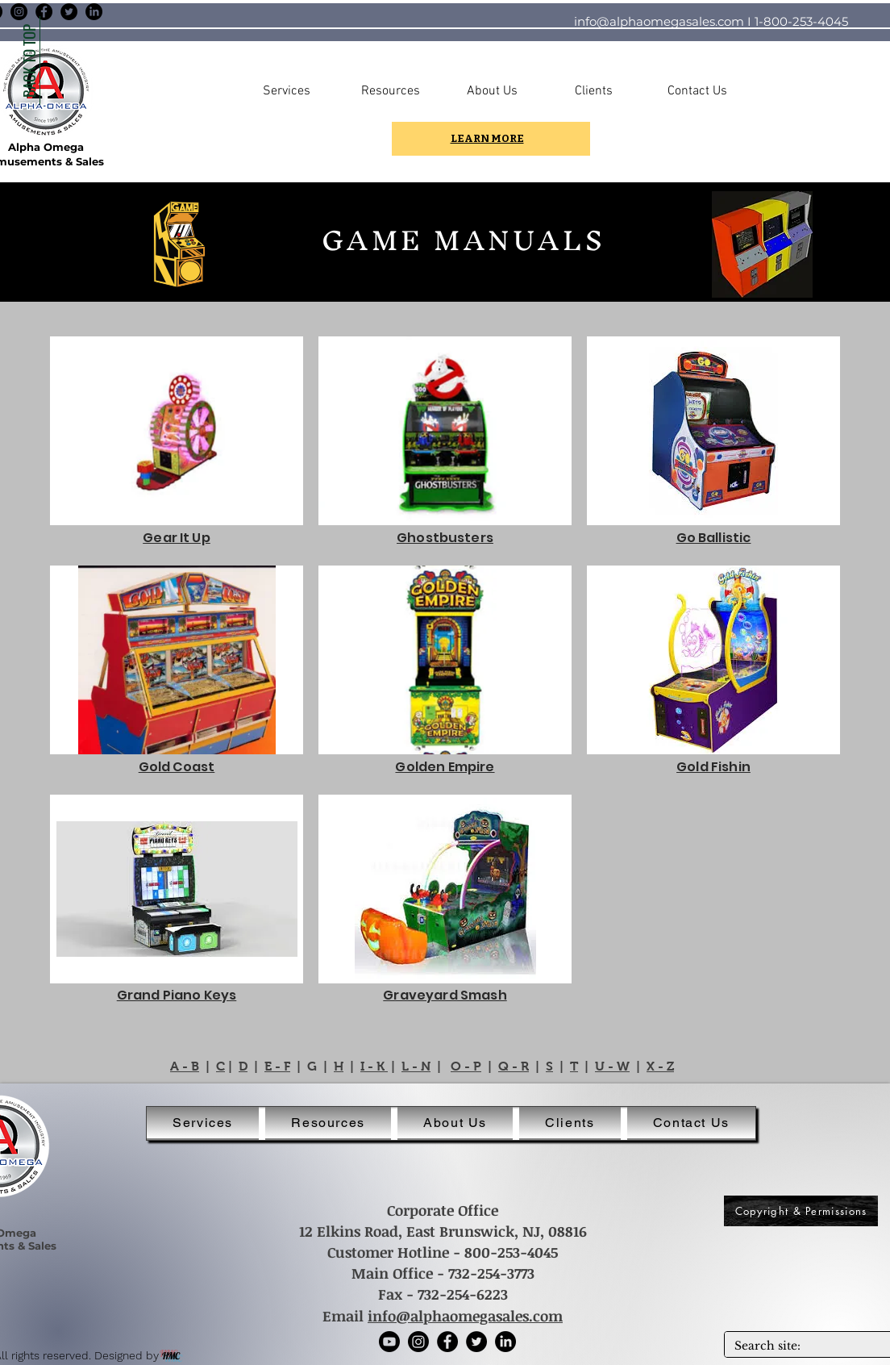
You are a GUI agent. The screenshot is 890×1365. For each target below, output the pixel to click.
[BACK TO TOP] (28, 60)
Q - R (513, 1066)
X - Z (660, 1066)
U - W (612, 1066)
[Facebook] (43, 11)
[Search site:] (804, 1346)
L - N (415, 1066)
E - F (277, 1066)
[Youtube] (389, 1341)
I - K (374, 1066)
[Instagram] (18, 11)
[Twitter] (68, 11)
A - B (184, 1066)
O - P (466, 1066)
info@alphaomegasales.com (659, 21)
